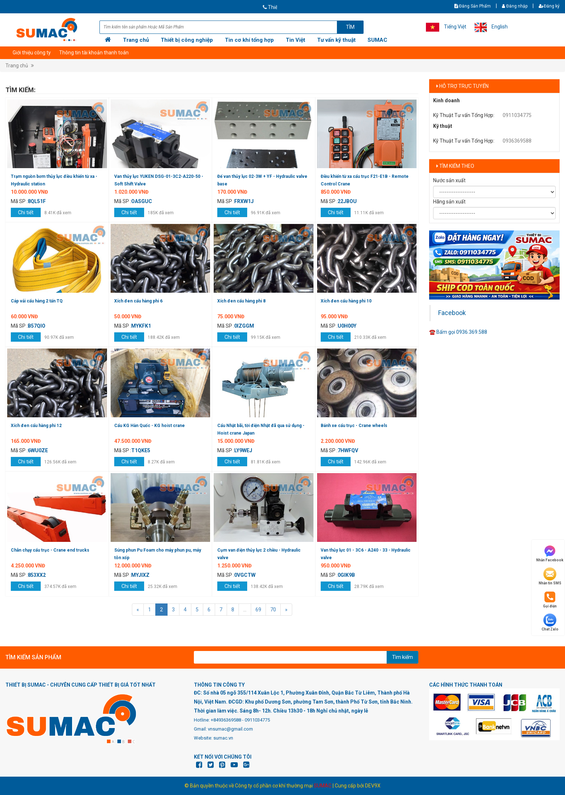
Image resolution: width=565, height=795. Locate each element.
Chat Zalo (550, 622)
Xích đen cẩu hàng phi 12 (36, 425)
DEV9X (373, 786)
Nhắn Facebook (550, 553)
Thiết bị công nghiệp (187, 40)
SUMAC (377, 40)
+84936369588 (226, 720)
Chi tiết (26, 212)
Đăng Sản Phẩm (472, 6)
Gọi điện (550, 599)
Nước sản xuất (449, 180)
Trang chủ (136, 40)
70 (273, 609)
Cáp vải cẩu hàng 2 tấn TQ (37, 301)
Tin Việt (295, 40)
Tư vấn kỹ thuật (336, 40)
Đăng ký (549, 6)
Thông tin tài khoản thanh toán (94, 52)
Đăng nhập (515, 6)
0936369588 (517, 141)
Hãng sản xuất (449, 202)
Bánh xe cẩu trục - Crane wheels (354, 425)
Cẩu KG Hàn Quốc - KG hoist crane (149, 425)
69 (258, 609)
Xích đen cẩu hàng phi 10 (346, 301)
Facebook (452, 312)
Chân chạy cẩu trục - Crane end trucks (50, 550)
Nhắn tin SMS (550, 576)
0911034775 (517, 115)
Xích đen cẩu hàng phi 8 (241, 301)
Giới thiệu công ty (32, 52)
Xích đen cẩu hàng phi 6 (138, 301)
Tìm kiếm (402, 657)
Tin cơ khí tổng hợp (249, 40)
